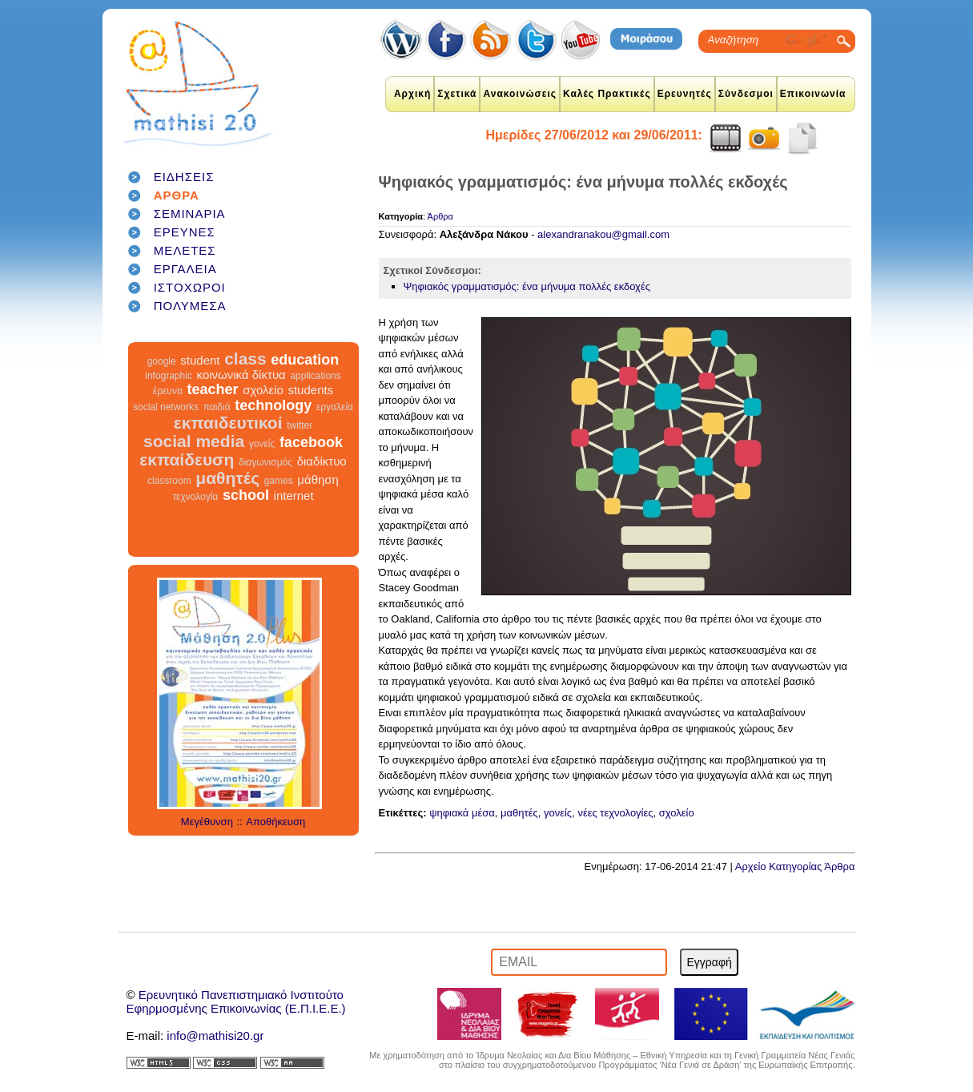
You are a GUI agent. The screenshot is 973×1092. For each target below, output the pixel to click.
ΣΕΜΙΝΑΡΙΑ (190, 213)
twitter (299, 425)
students (310, 390)
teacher (212, 389)
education (305, 360)
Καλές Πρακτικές (607, 93)
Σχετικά (456, 93)
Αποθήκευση (275, 822)
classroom (169, 481)
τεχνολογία (195, 497)
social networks (166, 407)
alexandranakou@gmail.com (603, 234)
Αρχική (412, 93)
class (245, 358)
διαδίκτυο (322, 461)
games (278, 481)
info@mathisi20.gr (215, 1035)
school (246, 495)
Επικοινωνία (813, 93)
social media (193, 441)
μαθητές (227, 477)
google (161, 361)
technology (273, 405)
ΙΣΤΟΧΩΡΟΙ (190, 287)
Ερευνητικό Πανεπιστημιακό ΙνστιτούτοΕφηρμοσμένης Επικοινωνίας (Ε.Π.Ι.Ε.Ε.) (236, 1001)
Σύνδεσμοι (746, 93)
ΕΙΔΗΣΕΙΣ (184, 176)
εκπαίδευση (186, 459)
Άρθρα (440, 216)
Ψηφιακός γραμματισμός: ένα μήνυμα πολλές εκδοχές (527, 286)
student (199, 360)
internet (294, 496)
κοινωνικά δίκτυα (241, 375)
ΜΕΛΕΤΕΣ (185, 250)
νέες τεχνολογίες (615, 813)
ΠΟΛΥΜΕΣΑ (190, 305)
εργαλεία (334, 407)
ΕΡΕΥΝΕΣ (184, 232)
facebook (311, 442)
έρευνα (168, 391)
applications (315, 376)
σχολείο (263, 390)
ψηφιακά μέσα (462, 813)
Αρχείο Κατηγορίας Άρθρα (795, 866)
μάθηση (318, 479)
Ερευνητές (684, 93)
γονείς (262, 444)
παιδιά (217, 407)
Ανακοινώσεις (520, 93)
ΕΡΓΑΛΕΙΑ (185, 269)
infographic (168, 376)
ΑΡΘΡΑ (176, 195)
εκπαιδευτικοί (228, 422)
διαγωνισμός (265, 462)
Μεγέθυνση (207, 822)
